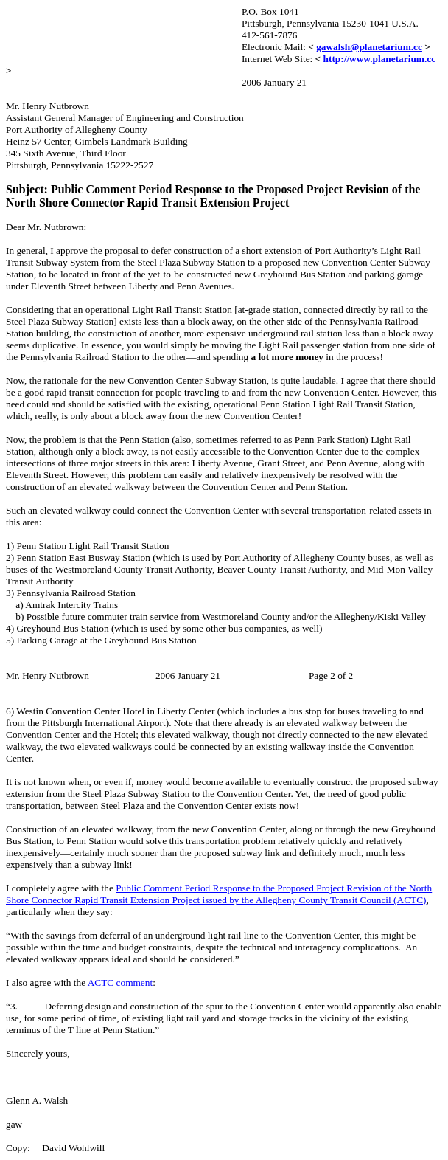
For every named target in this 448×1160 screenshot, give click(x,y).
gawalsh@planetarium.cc (369, 46)
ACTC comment (120, 982)
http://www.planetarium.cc (379, 58)
